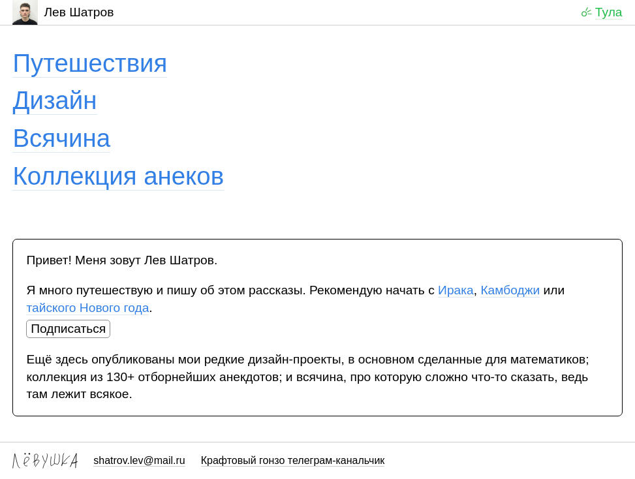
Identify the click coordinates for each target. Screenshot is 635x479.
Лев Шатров (63, 12)
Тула (609, 12)
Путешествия (89, 63)
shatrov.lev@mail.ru (139, 461)
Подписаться (68, 328)
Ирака (456, 290)
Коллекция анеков (118, 176)
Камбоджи (510, 290)
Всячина (61, 138)
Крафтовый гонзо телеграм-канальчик (293, 461)
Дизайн (54, 100)
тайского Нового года (87, 308)
